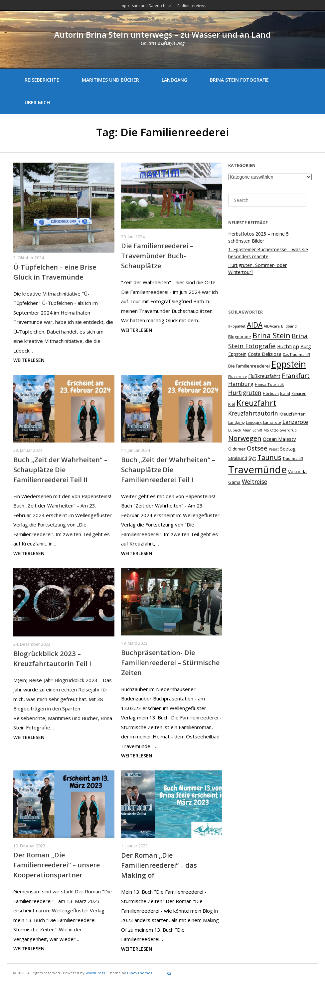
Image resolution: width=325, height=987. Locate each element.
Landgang (174, 80)
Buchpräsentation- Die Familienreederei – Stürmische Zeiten (170, 662)
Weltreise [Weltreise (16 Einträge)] (254, 482)
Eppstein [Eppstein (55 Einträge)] (288, 364)
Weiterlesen (29, 360)
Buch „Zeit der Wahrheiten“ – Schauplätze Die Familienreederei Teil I (168, 469)
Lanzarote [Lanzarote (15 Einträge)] (295, 422)
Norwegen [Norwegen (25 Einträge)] (244, 438)
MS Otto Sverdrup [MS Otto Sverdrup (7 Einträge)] (280, 430)
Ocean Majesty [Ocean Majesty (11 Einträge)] (279, 439)
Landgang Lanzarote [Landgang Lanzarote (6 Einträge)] (263, 422)
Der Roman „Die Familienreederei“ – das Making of (159, 865)
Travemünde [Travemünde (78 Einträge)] (257, 469)
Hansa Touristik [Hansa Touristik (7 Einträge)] (269, 384)
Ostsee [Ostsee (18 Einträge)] (257, 448)
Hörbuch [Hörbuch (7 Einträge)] (271, 393)
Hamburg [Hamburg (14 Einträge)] (240, 384)
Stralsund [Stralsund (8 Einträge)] (237, 458)
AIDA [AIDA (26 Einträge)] (254, 325)
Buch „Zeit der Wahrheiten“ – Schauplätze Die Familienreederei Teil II (60, 469)
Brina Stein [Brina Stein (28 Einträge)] (271, 335)
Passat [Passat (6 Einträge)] (274, 449)
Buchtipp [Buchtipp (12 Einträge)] (288, 346)
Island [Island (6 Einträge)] (285, 393)
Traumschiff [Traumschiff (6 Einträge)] (293, 458)
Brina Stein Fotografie (239, 80)
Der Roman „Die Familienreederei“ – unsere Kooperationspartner (56, 864)
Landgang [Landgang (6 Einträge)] (236, 422)
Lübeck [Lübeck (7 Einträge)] (234, 430)
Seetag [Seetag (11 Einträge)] (288, 448)
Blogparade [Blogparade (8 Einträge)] (239, 337)
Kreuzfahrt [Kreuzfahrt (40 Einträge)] (256, 402)
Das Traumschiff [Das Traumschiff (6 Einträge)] (296, 354)
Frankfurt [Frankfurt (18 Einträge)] (296, 375)
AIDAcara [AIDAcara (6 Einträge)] (272, 326)
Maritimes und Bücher (110, 80)
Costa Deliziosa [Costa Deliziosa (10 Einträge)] (264, 354)
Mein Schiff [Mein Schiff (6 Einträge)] (252, 430)
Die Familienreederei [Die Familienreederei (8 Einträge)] (249, 366)
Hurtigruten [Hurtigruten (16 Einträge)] (244, 393)
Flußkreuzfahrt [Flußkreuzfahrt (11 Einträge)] (264, 376)
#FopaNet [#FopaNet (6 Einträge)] (236, 326)
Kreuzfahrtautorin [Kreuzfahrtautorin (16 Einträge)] (253, 413)
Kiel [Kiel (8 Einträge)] (231, 404)
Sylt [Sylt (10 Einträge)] (252, 458)
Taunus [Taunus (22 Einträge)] (269, 457)
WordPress (95, 972)
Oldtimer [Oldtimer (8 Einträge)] (236, 449)
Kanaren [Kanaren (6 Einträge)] (298, 393)
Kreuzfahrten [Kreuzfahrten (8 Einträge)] (292, 414)
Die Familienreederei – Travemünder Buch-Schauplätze (157, 255)
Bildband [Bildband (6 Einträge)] (289, 326)
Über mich (37, 102)
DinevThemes (139, 972)
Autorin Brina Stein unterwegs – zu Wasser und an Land (162, 34)
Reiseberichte (42, 80)
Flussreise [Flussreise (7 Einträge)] (237, 376)
